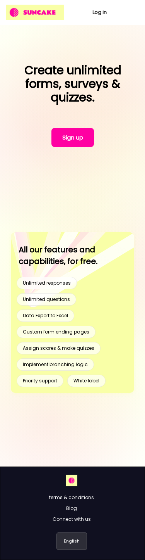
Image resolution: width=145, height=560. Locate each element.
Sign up (72, 137)
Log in (99, 12)
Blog (71, 508)
